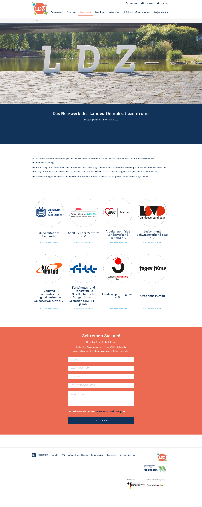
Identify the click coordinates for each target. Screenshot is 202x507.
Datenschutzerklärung (109, 411)
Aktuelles (114, 12)
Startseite (56, 12)
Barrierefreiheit (97, 455)
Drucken (162, 3)
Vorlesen (147, 3)
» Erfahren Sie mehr (49, 242)
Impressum (112, 455)
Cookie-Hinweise (127, 455)
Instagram (40, 455)
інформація (161, 12)
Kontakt (54, 455)
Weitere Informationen (137, 12)
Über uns (71, 12)
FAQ (63, 455)
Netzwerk (85, 12)
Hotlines (100, 12)
